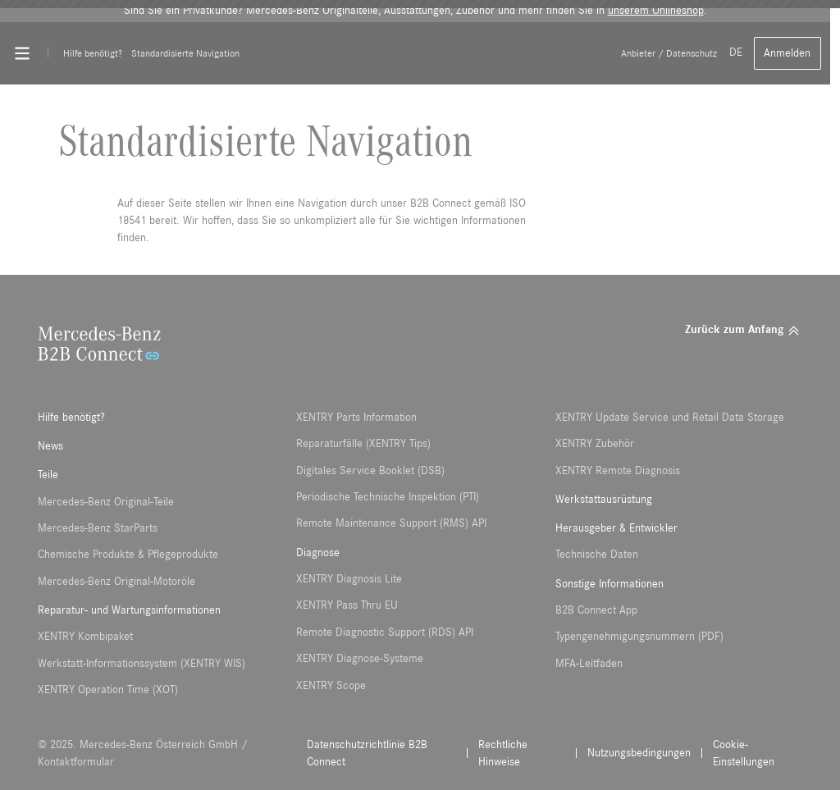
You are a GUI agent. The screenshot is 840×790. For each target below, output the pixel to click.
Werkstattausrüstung (603, 499)
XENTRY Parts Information (356, 417)
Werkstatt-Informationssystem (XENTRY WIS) (141, 663)
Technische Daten (596, 554)
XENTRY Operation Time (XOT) (108, 690)
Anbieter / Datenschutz (669, 53)
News (50, 446)
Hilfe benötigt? (92, 53)
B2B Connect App (596, 610)
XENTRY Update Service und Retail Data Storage (669, 417)
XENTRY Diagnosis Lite (349, 579)
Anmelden (787, 53)
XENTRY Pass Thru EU (347, 605)
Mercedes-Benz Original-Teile (106, 502)
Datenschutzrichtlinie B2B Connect (367, 753)
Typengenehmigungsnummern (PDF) (639, 636)
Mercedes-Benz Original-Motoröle (116, 581)
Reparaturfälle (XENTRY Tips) (363, 444)
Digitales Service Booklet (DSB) (370, 471)
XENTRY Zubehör (594, 444)
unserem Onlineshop (656, 10)
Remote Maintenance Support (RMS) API (391, 523)
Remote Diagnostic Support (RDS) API (384, 632)
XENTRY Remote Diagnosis (617, 471)
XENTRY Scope (331, 686)
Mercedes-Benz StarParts (98, 528)
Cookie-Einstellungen (743, 753)
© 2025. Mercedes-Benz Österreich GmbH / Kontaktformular (143, 753)
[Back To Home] (433, 53)
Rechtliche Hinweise (502, 753)
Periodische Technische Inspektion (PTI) (387, 497)
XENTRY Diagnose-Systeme (359, 658)
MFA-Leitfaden (589, 663)
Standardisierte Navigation (185, 53)
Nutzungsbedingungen (639, 753)
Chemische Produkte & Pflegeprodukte (128, 554)
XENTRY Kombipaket (85, 636)
